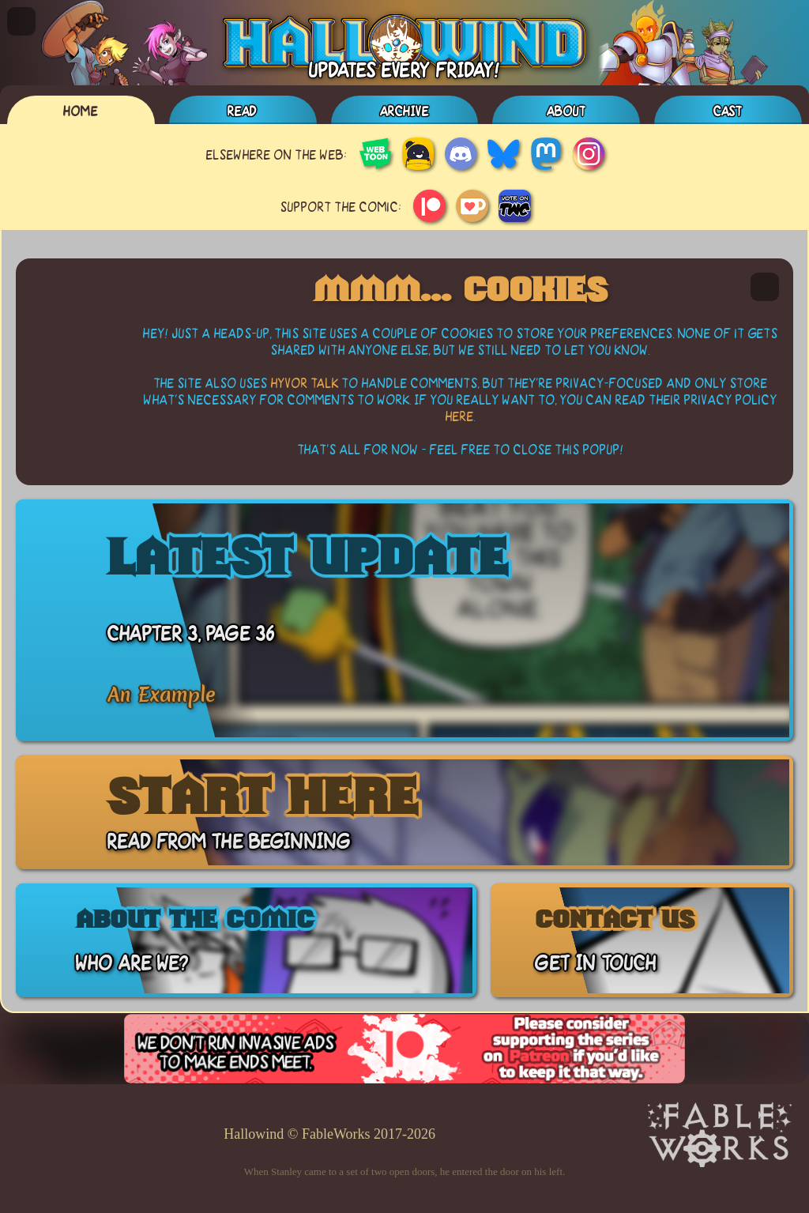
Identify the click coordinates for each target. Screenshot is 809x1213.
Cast (728, 110)
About (566, 110)
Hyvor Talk (305, 382)
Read (243, 110)
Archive (404, 110)
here (460, 415)
